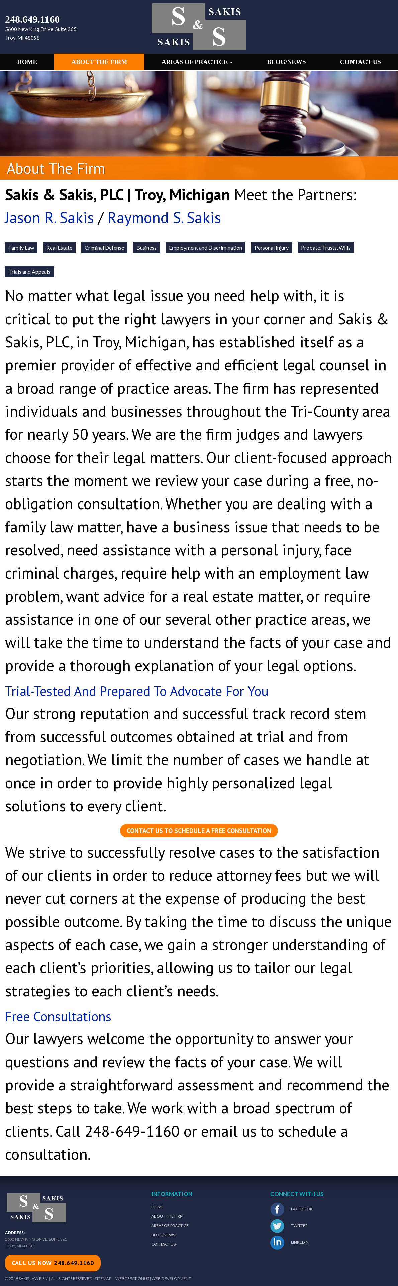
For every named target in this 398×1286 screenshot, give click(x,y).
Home (27, 61)
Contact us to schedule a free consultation (199, 830)
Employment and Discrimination (205, 247)
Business (146, 247)
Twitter (289, 1226)
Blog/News (286, 61)
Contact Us (360, 61)
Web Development (171, 1278)
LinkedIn (289, 1243)
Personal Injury (272, 247)
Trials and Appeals (29, 271)
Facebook (291, 1209)
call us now (53, 1263)
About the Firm (99, 61)
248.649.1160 (32, 19)
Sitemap (103, 1278)
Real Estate (59, 247)
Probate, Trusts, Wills (326, 247)
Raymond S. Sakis (164, 217)
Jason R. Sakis (49, 217)
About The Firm (167, 1216)
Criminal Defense (104, 247)
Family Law (21, 247)
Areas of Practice (197, 61)
